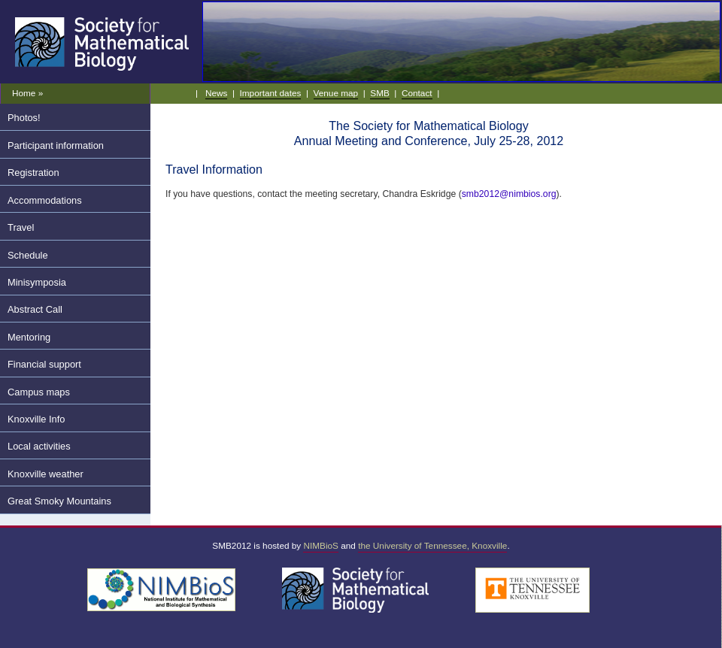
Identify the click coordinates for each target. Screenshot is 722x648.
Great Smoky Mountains (59, 501)
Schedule (28, 255)
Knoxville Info (36, 419)
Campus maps (39, 392)
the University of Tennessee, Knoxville (432, 545)
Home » (27, 93)
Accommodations (45, 200)
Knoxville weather (45, 474)
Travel (21, 227)
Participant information (56, 145)
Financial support (44, 364)
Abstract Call (35, 309)
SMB (380, 93)
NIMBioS (320, 545)
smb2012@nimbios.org (509, 194)
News (216, 93)
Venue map (336, 93)
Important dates (271, 93)
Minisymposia (37, 282)
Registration (33, 172)
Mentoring (29, 337)
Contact (417, 93)
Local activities (39, 446)
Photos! (24, 117)
